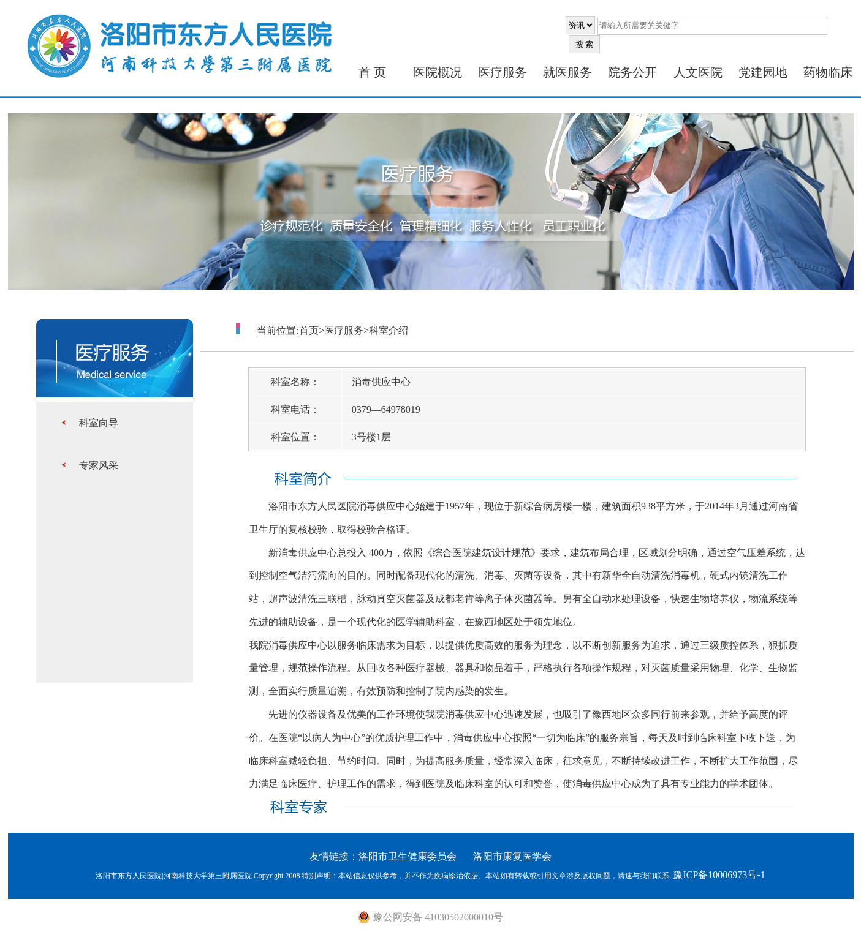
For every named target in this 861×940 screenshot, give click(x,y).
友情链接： (333, 856)
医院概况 (437, 72)
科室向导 (98, 423)
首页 (309, 330)
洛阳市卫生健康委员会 (407, 856)
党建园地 (762, 72)
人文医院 (698, 72)
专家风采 (98, 465)
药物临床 (827, 72)
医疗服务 (502, 72)
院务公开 (632, 72)
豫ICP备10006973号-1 (719, 875)
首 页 (372, 72)
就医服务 (567, 72)
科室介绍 (388, 330)
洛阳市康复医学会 (512, 856)
